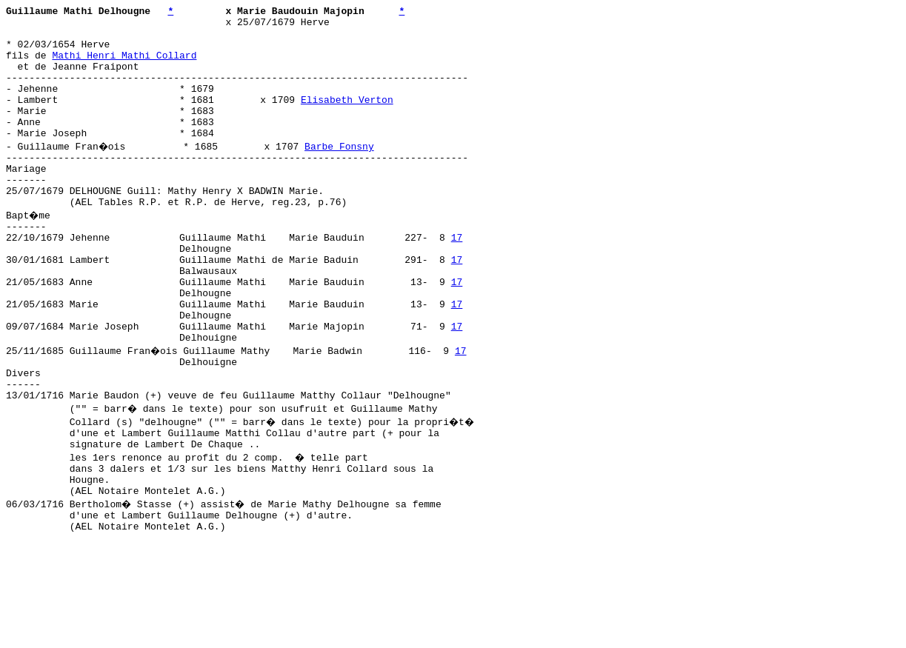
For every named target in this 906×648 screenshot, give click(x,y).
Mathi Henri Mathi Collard (124, 66)
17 (457, 279)
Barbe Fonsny (341, 172)
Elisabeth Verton (347, 119)
